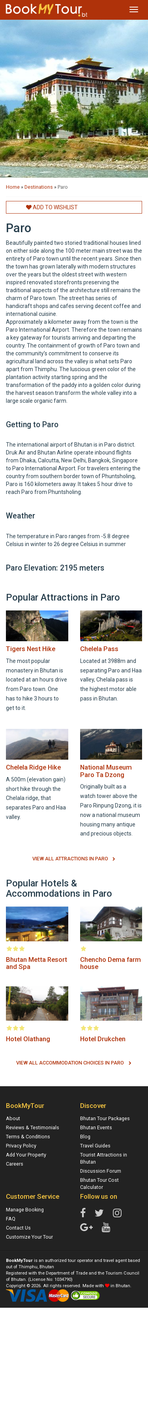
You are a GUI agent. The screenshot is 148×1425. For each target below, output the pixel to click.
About (13, 1118)
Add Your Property (26, 1155)
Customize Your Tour (29, 1237)
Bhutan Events (96, 1127)
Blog (85, 1137)
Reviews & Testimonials (32, 1127)
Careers (14, 1164)
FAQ (10, 1219)
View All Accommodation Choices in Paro (70, 1063)
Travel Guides (95, 1146)
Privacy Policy (21, 1146)
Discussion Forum (100, 1171)
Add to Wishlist (52, 207)
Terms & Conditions (28, 1137)
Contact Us (18, 1228)
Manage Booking (25, 1210)
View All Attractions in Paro (70, 859)
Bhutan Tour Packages (105, 1118)
